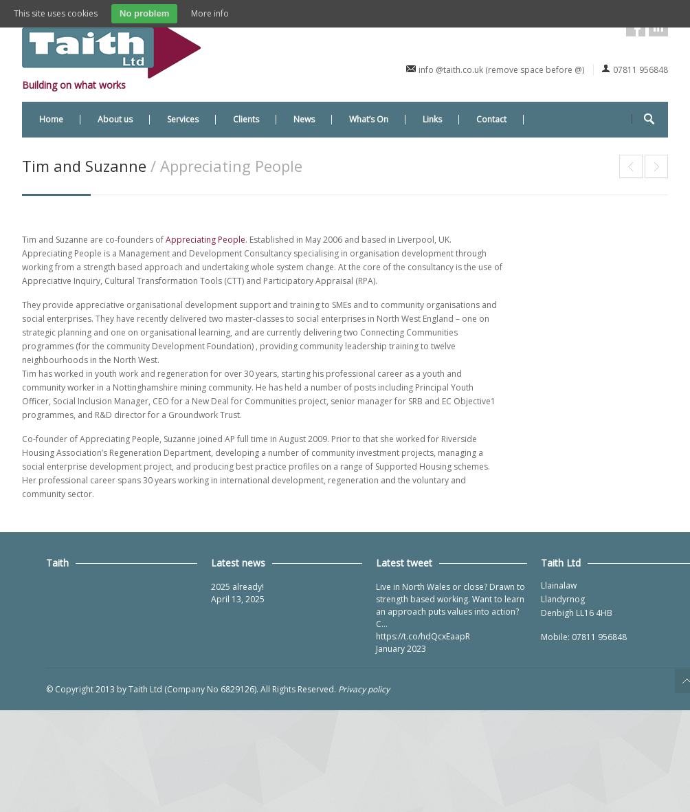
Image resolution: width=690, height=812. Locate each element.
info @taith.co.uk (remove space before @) (501, 70)
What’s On (368, 119)
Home (51, 119)
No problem (144, 13)
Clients (246, 119)
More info (210, 13)
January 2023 (401, 649)
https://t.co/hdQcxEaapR (423, 636)
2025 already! (237, 587)
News (304, 119)
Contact (491, 119)
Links (432, 119)
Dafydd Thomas (656, 166)
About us (115, 119)
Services (183, 119)
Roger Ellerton (631, 166)
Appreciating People (205, 239)
